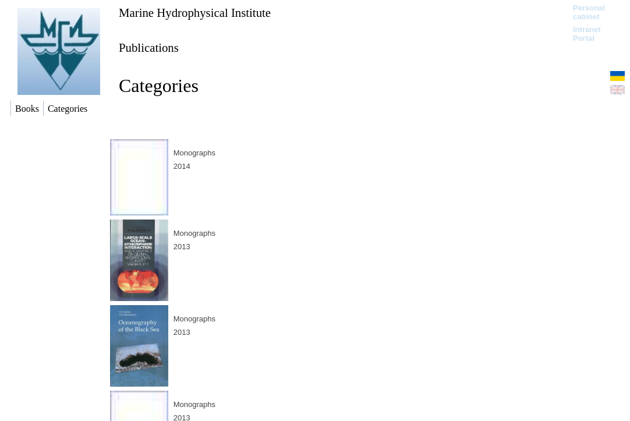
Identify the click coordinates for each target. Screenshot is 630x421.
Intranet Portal (587, 34)
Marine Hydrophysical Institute (195, 12)
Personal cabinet (589, 12)
